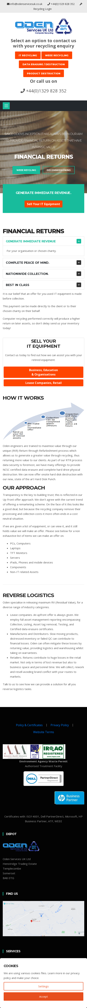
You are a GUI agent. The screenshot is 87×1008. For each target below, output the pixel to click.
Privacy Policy (60, 725)
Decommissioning (42, 170)
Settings (43, 986)
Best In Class (17, 285)
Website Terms (43, 732)
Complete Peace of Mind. (27, 262)
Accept (43, 996)
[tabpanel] (43, 152)
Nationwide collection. (27, 274)
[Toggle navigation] (6, 105)
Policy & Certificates (29, 725)
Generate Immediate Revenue (31, 241)
